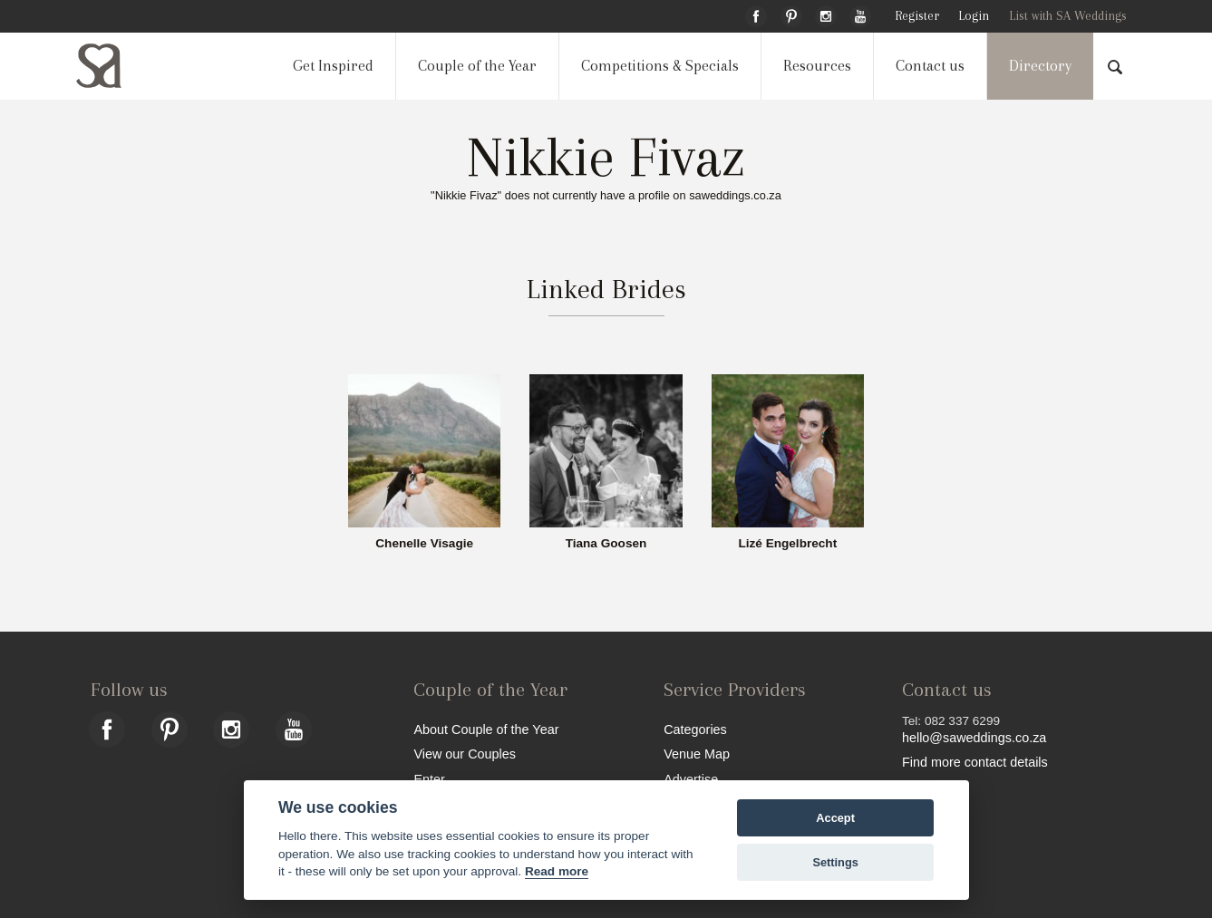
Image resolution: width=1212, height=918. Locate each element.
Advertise (691, 779)
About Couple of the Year (485, 729)
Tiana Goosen (606, 543)
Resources (817, 65)
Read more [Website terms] (556, 871)
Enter (428, 779)
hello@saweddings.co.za (974, 737)
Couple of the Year (477, 65)
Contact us (930, 65)
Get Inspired (333, 65)
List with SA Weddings (1068, 16)
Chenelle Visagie (424, 543)
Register (917, 16)
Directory (1040, 65)
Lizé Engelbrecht (787, 543)
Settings (835, 862)
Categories (695, 729)
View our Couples (464, 753)
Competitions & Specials (660, 65)
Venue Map (697, 753)
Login (973, 16)
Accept (835, 818)
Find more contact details (975, 761)
